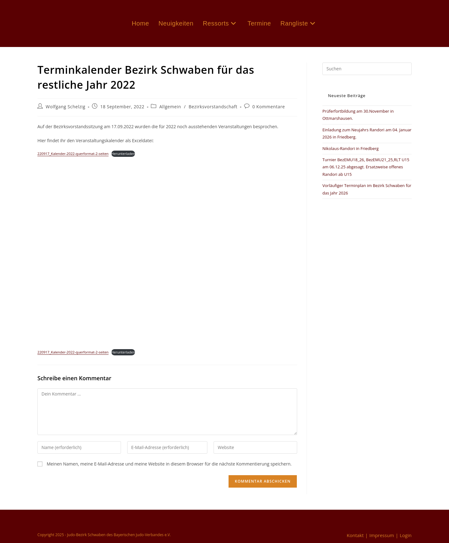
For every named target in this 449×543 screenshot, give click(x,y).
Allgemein (170, 107)
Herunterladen (123, 153)
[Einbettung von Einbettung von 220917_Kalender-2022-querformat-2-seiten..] (167, 250)
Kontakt (355, 535)
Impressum (381, 535)
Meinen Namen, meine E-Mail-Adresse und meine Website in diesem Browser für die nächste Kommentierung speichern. (169, 464)
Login (406, 535)
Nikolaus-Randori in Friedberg (350, 148)
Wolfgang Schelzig (65, 107)
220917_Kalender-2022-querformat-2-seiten (73, 153)
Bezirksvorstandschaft (213, 107)
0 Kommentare (268, 107)
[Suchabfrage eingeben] (367, 69)
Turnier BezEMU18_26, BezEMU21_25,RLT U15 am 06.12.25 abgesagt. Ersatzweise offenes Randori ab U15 (365, 167)
